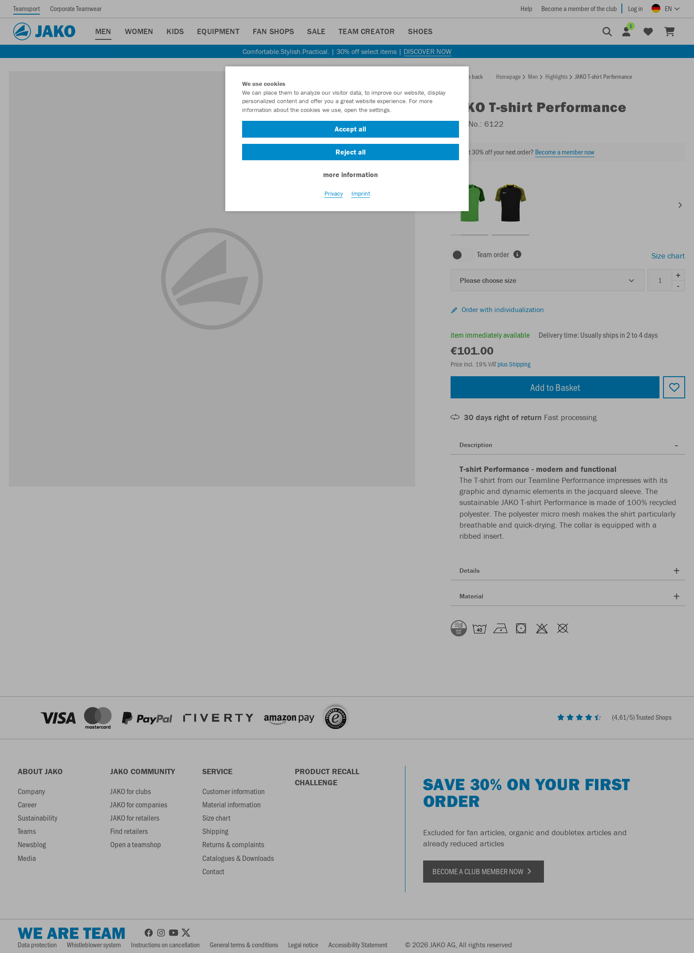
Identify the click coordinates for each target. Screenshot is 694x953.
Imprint (360, 195)
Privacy (333, 195)
